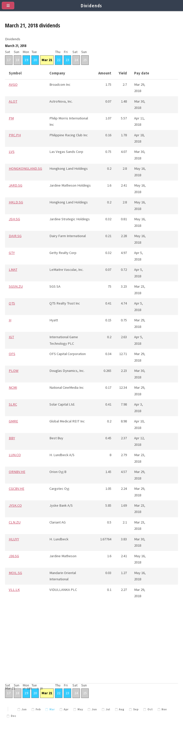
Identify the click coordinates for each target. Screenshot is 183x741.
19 (26, 60)
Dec (13, 715)
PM (11, 118)
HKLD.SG (16, 202)
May (80, 709)
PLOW (14, 370)
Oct (150, 709)
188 (29, 688)
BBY (12, 438)
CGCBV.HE (16, 488)
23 (41, 688)
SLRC (13, 404)
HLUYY (14, 539)
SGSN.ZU (16, 286)
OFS (12, 354)
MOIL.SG (15, 573)
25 (85, 60)
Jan (24, 709)
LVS (12, 151)
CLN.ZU (15, 522)
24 (76, 60)
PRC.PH (15, 135)
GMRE (13, 421)
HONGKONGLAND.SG (25, 168)
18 (17, 60)
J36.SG (14, 556)
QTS (12, 303)
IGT (11, 337)
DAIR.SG (15, 236)
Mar (52, 709)
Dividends (92, 5)
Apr (66, 709)
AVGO (13, 84)
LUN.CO (15, 455)
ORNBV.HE (17, 471)
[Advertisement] (91, 647)
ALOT (13, 101)
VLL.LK (14, 589)
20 (35, 60)
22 (58, 60)
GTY (12, 252)
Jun (94, 709)
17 (9, 60)
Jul (108, 709)
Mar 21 (47, 60)
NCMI (13, 387)
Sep (135, 709)
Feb (38, 709)
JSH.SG (14, 219)
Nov (164, 709)
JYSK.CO (15, 505)
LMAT (13, 269)
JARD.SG (15, 185)
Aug (121, 709)
